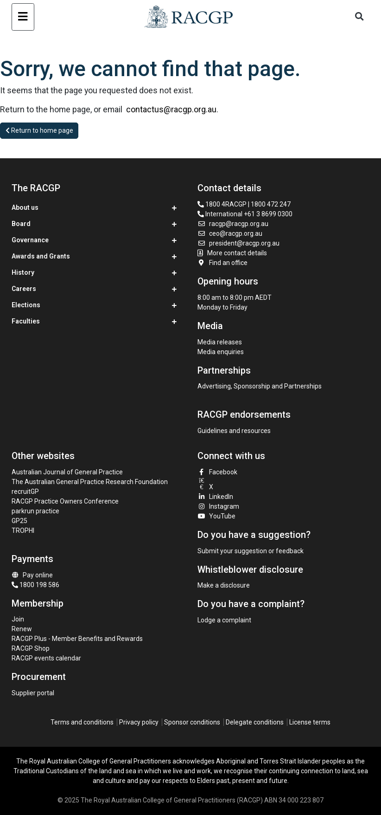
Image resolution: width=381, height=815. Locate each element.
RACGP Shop (31, 648)
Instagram (218, 506)
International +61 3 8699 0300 (244, 214)
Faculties (26, 321)
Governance (30, 240)
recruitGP (25, 491)
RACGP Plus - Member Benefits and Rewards (77, 638)
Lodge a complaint (224, 620)
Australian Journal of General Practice (67, 472)
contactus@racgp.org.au (171, 109)
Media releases (219, 342)
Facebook (217, 472)
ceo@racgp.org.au (229, 233)
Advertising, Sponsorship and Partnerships (259, 386)
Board (21, 223)
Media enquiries (220, 352)
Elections (26, 305)
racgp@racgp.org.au (232, 223)
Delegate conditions (255, 722)
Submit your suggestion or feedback (250, 551)
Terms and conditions (82, 722)
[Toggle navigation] (23, 17)
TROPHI (23, 530)
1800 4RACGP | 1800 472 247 (244, 204)
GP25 (20, 520)
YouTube (216, 516)
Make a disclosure (223, 585)
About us (25, 207)
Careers (24, 288)
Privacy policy (139, 722)
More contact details (237, 253)
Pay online (32, 575)
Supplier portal (33, 693)
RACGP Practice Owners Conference (65, 501)
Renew (22, 629)
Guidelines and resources (234, 430)
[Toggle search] (359, 17)
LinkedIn (215, 496)
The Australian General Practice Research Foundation (90, 481)
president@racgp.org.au (238, 243)
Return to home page (39, 130)
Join (18, 619)
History (23, 272)
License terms (309, 722)
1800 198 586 (35, 585)
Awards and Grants (41, 256)
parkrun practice (35, 511)
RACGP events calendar (46, 658)
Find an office (222, 262)
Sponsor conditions (192, 722)
